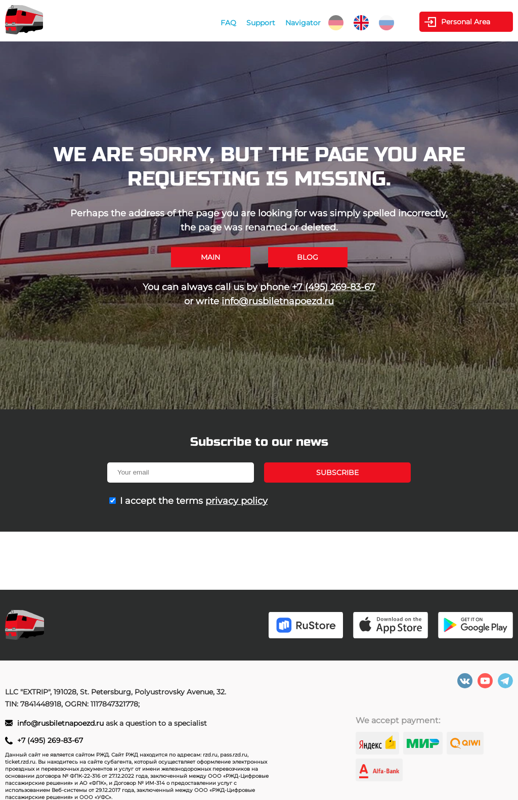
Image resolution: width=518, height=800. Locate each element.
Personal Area (465, 21)
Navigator (303, 22)
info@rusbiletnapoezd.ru (278, 301)
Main (210, 257)
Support (260, 22)
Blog (307, 257)
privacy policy (236, 500)
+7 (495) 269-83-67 (333, 287)
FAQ (228, 22)
